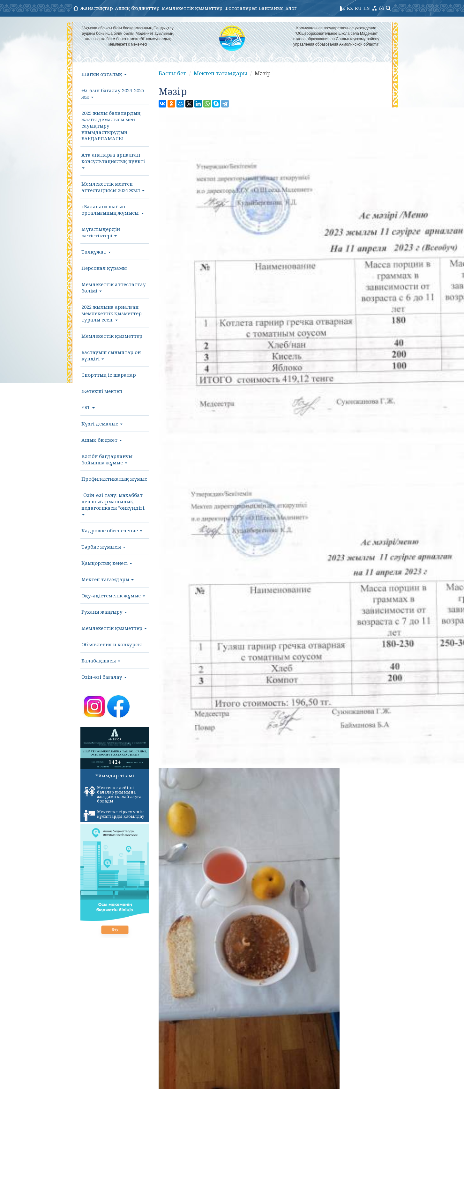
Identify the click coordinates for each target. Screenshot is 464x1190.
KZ (350, 8)
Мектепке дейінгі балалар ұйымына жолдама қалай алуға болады (112, 794)
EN (366, 8)
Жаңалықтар (96, 8)
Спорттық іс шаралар (108, 375)
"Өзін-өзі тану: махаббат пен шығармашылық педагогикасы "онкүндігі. (113, 503)
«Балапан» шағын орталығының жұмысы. (112, 209)
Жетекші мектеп (101, 391)
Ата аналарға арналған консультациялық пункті (113, 160)
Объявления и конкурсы (111, 644)
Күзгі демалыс (102, 423)
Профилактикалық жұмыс (114, 479)
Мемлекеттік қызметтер (191, 8)
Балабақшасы (100, 660)
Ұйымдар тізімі (114, 775)
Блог (291, 8)
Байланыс (271, 8)
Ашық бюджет (101, 440)
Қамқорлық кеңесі (106, 563)
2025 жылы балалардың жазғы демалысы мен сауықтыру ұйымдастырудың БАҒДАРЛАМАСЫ (110, 126)
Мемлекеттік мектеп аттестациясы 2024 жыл (113, 187)
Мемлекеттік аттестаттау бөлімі (113, 287)
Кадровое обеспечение (111, 530)
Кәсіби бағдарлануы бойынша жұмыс (106, 459)
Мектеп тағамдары (107, 579)
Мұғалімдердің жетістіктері (100, 232)
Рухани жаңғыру (104, 612)
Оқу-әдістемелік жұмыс (113, 595)
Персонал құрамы (104, 268)
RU (358, 8)
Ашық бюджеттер (137, 8)
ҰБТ (88, 407)
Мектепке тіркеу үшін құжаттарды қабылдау (114, 815)
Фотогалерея (240, 8)
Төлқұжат (96, 251)
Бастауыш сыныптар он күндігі (111, 355)
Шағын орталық (104, 74)
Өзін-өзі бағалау (104, 677)
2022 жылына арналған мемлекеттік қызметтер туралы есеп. (111, 313)
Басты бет (171, 73)
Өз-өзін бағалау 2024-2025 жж (112, 93)
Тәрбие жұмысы (103, 546)
